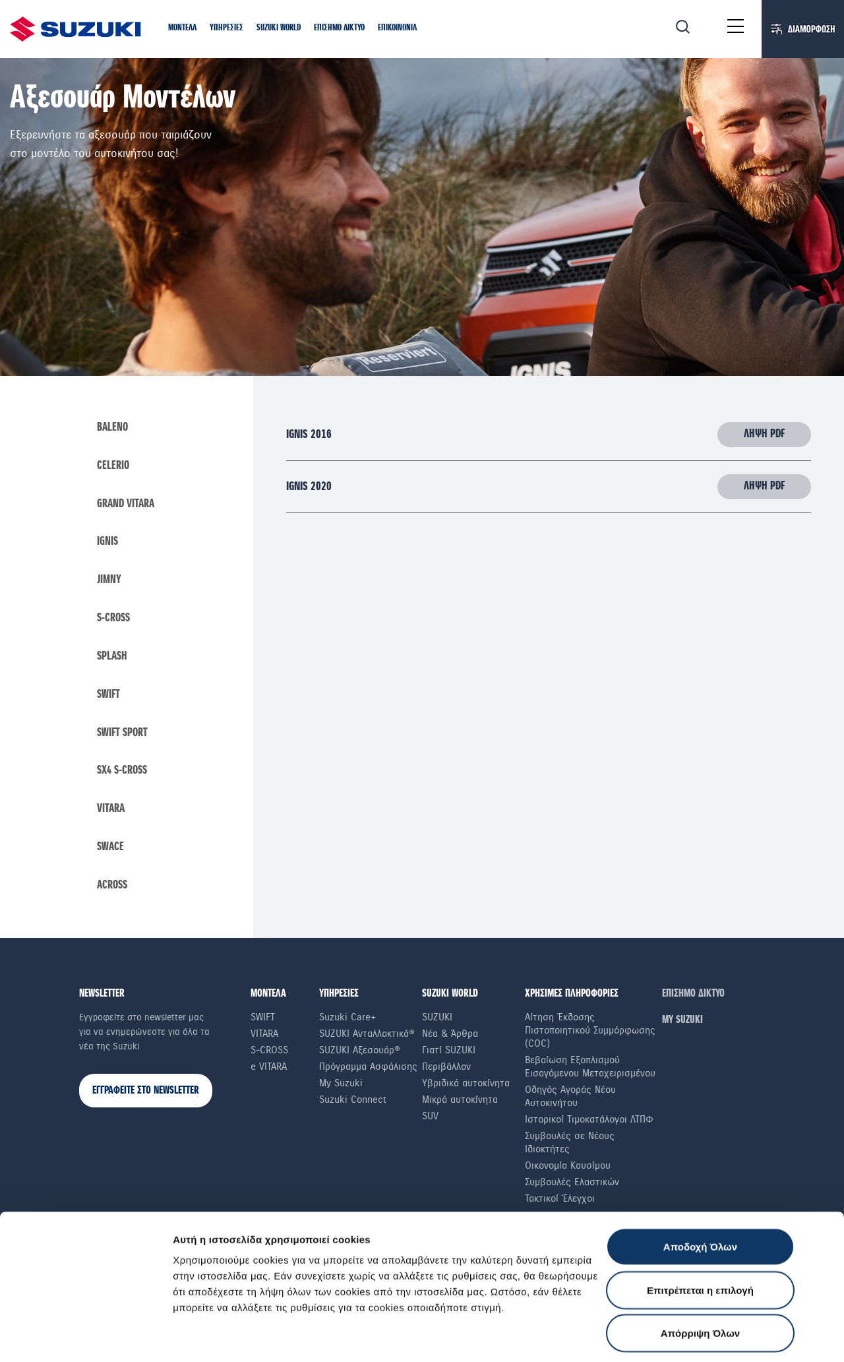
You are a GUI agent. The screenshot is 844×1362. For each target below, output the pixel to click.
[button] (182, 28)
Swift (108, 696)
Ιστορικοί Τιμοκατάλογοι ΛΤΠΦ (589, 1121)
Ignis (107, 543)
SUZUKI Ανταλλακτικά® (367, 1035)
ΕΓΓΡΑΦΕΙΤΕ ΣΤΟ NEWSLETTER (145, 1092)
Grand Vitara (125, 504)
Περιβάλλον (446, 1068)
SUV (430, 1118)
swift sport (122, 735)
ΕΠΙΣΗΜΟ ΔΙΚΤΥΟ (693, 996)
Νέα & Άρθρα (450, 1035)
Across (112, 888)
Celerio (113, 466)
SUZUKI (437, 1019)
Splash (112, 658)
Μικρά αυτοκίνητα (460, 1101)
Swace (110, 849)
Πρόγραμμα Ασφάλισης (368, 1068)
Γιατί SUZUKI (448, 1052)
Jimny (109, 581)
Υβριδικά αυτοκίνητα (466, 1085)
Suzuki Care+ (347, 1019)
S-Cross (113, 619)
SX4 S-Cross (122, 773)
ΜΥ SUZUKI (682, 1022)
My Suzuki (341, 1085)
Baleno (112, 428)
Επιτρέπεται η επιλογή (700, 1212)
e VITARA (269, 1068)
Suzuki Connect (352, 1101)
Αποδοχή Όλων (700, 1169)
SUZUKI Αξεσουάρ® (359, 1052)
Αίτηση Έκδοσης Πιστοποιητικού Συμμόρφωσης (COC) (590, 1032)
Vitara (111, 811)
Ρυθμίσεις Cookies (217, 1336)
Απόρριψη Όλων (700, 1255)
